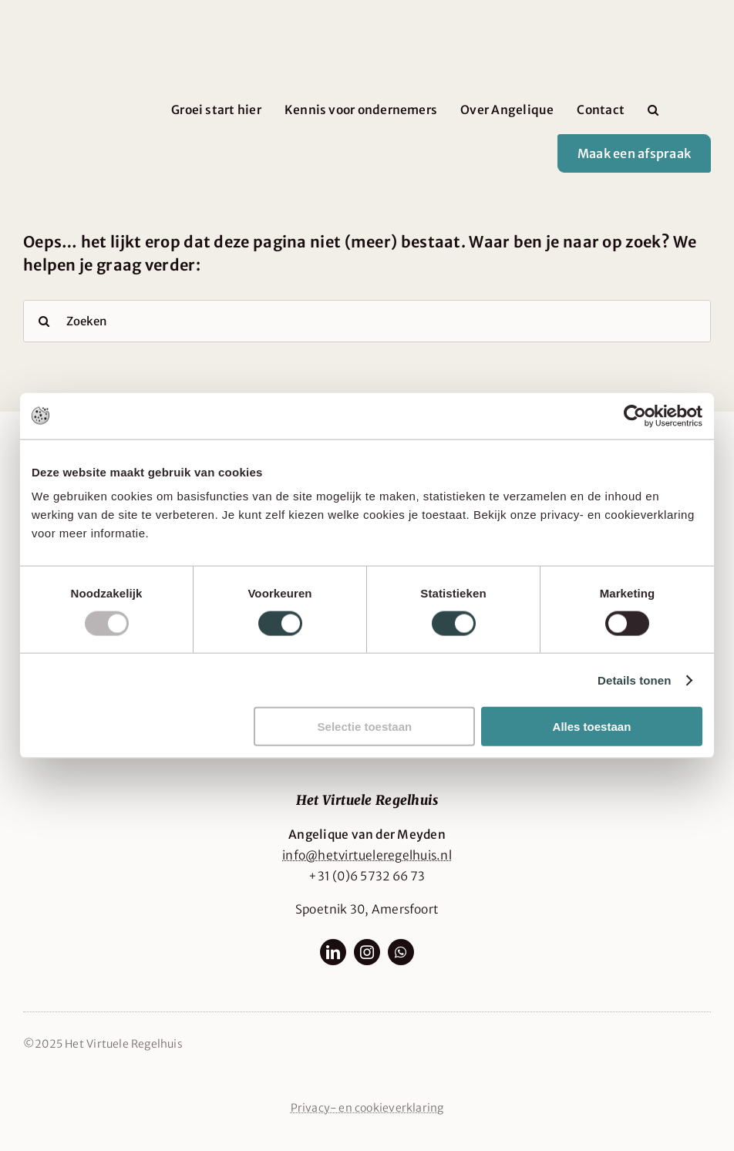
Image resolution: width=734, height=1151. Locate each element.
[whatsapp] (401, 952)
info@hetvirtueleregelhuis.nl (367, 855)
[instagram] (367, 952)
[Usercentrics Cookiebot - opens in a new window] (634, 415)
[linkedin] (333, 952)
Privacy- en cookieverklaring (367, 1108)
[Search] (44, 321)
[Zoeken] (367, 321)
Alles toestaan (592, 726)
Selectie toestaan (365, 726)
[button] (653, 110)
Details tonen (634, 679)
